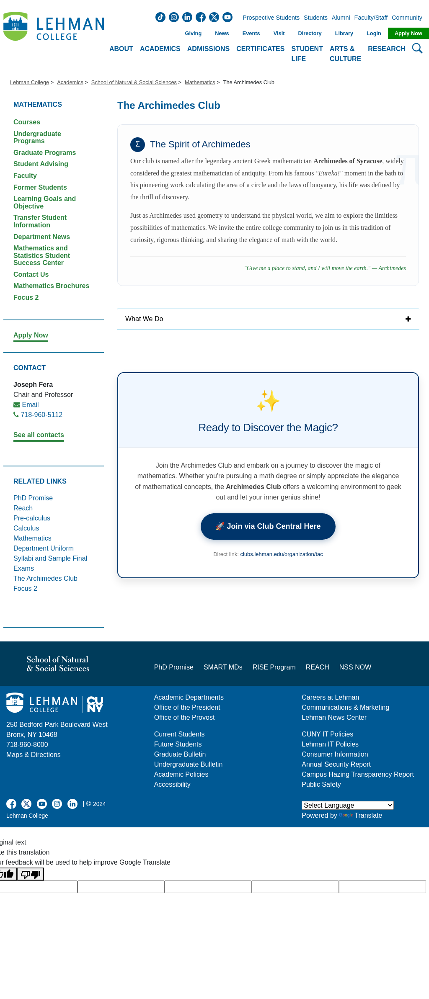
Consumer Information (335, 754)
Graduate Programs (44, 152)
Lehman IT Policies (330, 744)
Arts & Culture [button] (345, 53)
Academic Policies (181, 774)
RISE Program (274, 667)
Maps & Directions (33, 754)
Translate (360, 815)
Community (409, 18)
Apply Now (408, 33)
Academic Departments (189, 697)
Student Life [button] (307, 53)
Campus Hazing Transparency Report (358, 774)
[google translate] (121, 887)
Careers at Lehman (330, 697)
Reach (23, 508)
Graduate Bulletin (180, 754)
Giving (193, 33)
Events (251, 33)
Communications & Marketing (345, 707)
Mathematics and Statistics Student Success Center (41, 255)
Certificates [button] (260, 48)
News (222, 33)
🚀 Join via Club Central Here (267, 526)
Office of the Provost (184, 717)
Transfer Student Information (40, 221)
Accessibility (172, 784)
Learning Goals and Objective (44, 202)
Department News (41, 236)
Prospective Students (268, 18)
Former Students (40, 187)
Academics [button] (160, 48)
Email (30, 404)
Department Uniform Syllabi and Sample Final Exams (50, 558)
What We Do (144, 318)
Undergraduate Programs (37, 137)
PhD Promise (33, 498)
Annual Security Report (336, 764)
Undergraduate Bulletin (188, 764)
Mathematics (200, 82)
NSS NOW (355, 667)
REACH (317, 667)
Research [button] (387, 48)
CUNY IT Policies (327, 734)
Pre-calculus (31, 518)
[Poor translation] (30, 874)
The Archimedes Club (45, 578)
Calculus (26, 528)
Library (344, 33)
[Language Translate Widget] (348, 805)
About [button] (121, 48)
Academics (70, 82)
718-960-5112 (41, 414)
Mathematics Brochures (51, 285)
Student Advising (40, 163)
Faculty (25, 175)
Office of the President (187, 707)
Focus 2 (26, 297)
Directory (309, 33)
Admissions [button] (208, 48)
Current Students (179, 734)
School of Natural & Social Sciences (134, 82)
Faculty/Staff (371, 18)
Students (315, 18)
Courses (26, 122)
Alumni (341, 18)
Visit (279, 33)
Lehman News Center (334, 717)
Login (374, 33)
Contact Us (31, 274)
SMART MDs (223, 667)
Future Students (178, 744)
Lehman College (29, 82)
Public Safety (321, 784)
